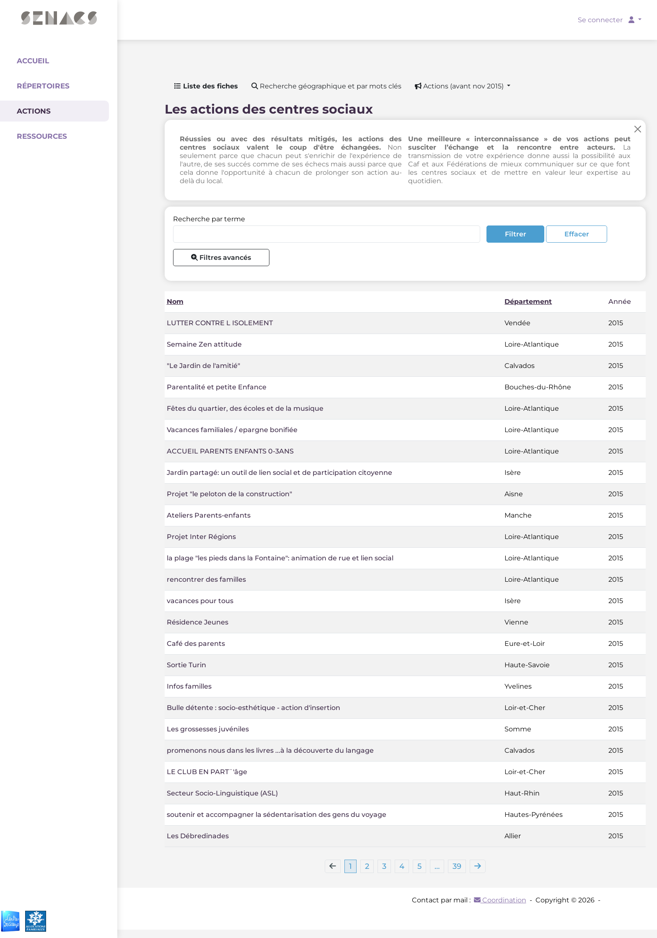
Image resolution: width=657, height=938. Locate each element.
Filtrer (515, 234)
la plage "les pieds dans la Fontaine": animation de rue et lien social (280, 558)
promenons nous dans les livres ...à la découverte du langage (270, 750)
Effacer (576, 234)
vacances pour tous (200, 601)
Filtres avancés (221, 258)
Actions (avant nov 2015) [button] (460, 86)
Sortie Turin (186, 665)
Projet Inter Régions (201, 537)
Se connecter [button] (607, 20)
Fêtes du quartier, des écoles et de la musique (245, 408)
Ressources (42, 136)
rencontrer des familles (206, 579)
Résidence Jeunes (197, 622)
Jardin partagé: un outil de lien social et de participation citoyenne (279, 473)
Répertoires (43, 86)
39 (457, 866)
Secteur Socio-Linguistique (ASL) (222, 793)
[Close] (637, 128)
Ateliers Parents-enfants (209, 515)
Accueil (33, 61)
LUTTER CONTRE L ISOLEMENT (220, 323)
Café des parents (196, 644)
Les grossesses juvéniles (208, 729)
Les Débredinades (198, 836)
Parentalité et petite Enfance (216, 387)
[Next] (478, 866)
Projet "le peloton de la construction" (229, 494)
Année (619, 302)
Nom (175, 302)
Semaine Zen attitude (204, 344)
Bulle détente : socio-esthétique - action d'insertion (253, 708)
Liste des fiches (206, 86)
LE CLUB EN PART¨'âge (207, 772)
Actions (34, 111)
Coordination (500, 900)
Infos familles (189, 686)
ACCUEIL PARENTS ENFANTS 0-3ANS (230, 451)
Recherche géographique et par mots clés (326, 86)
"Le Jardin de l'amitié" (203, 366)
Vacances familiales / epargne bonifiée (232, 430)
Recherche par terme (209, 219)
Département (528, 302)
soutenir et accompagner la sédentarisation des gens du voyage (276, 815)
